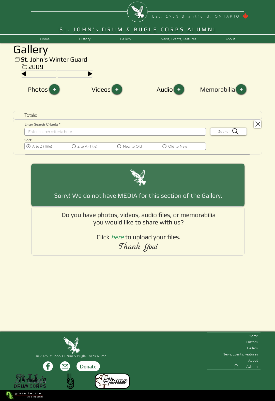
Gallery (252, 348)
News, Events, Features (240, 354)
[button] (178, 39)
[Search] (228, 131)
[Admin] (234, 366)
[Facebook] (48, 366)
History (252, 342)
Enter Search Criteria (41, 124)
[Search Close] (257, 124)
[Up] (17, 59)
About (253, 360)
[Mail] (65, 366)
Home (253, 336)
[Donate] (88, 366)
